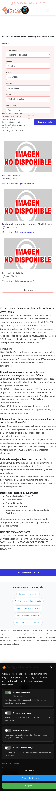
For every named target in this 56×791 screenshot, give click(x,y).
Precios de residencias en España (28, 601)
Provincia (9, 72)
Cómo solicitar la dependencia (28, 608)
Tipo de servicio (11, 50)
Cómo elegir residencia (28, 594)
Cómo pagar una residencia (28, 615)
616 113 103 (39, 3)
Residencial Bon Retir (12, 175)
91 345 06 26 (20, 3)
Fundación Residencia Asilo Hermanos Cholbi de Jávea (27, 224)
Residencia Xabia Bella (12, 273)
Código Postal (11, 106)
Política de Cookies (10, 763)
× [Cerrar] (51, 667)
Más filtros (28, 289)
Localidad (9, 83)
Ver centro (8, 183)
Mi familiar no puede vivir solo (28, 622)
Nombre (9, 61)
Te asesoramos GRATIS (28, 572)
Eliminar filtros (31, 116)
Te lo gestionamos (24, 183)
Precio (8, 94)
